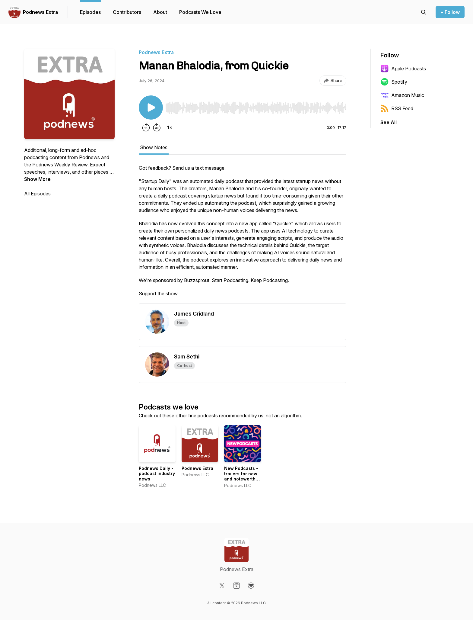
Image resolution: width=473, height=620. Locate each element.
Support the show (158, 294)
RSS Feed (396, 108)
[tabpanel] (242, 233)
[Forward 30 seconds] (157, 127)
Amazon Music (402, 95)
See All (388, 122)
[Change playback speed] (169, 127)
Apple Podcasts (403, 68)
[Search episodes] (423, 12)
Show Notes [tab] (153, 147)
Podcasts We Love (200, 12)
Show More (37, 179)
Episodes (90, 12)
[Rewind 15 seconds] (146, 127)
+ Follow (450, 12)
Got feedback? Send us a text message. (182, 168)
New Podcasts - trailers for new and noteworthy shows (241, 476)
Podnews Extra (40, 12)
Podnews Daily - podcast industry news (157, 473)
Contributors (127, 12)
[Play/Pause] (151, 107)
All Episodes (37, 194)
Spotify (393, 82)
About (160, 12)
